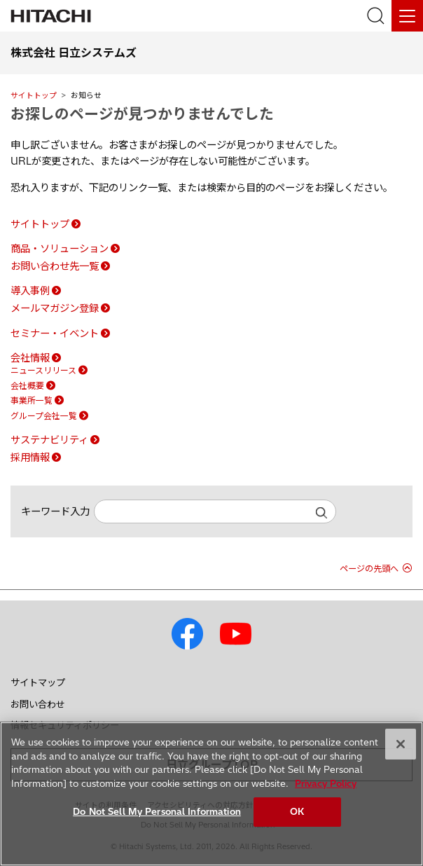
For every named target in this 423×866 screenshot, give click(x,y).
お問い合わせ (38, 704)
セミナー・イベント (55, 333)
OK (297, 811)
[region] (211, 794)
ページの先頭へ (369, 568)
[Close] (400, 744)
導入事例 (30, 290)
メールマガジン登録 (55, 308)
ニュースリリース (43, 370)
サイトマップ (38, 682)
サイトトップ (34, 95)
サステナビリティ (49, 440)
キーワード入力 (55, 511)
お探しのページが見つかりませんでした (142, 113)
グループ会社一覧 (44, 416)
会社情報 (30, 358)
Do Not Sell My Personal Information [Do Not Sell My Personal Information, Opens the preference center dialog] (157, 811)
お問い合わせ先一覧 (55, 266)
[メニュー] (407, 16)
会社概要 (27, 385)
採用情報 (30, 457)
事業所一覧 (32, 400)
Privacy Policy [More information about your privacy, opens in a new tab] (325, 783)
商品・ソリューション (60, 248)
